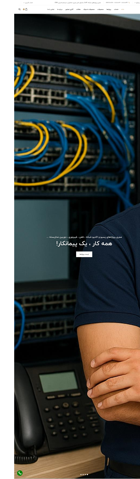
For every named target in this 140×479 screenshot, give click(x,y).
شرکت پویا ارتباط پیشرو (129, 3)
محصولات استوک (74, 9)
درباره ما (45, 9)
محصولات (86, 9)
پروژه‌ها (94, 9)
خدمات (102, 9)
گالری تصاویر (55, 9)
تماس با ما (36, 9)
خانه (108, 9)
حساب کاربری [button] (15, 3)
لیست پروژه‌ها (70, 254)
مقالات (64, 9)
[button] (11, 9)
